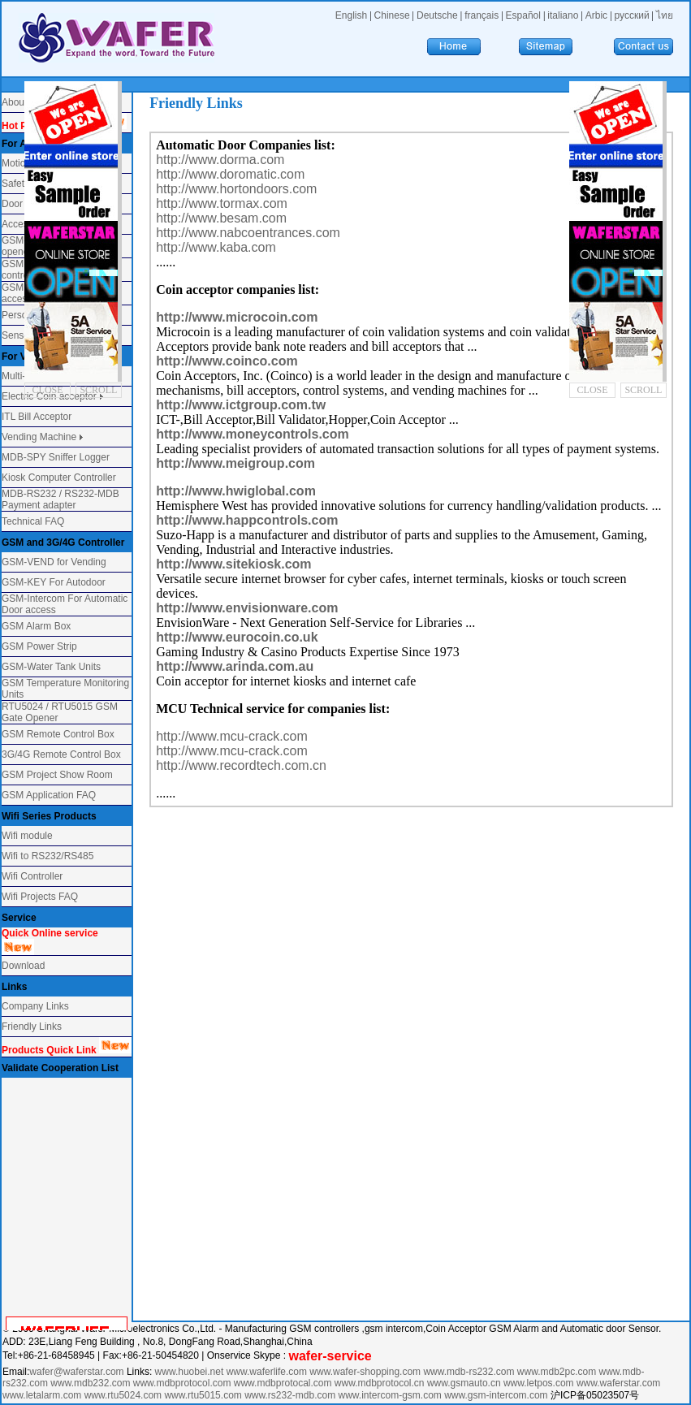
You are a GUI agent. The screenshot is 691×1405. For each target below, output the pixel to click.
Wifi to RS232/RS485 (47, 856)
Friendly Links (32, 1026)
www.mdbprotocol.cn (381, 1383)
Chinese (392, 15)
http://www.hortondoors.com (236, 189)
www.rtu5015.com (202, 1395)
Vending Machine (39, 437)
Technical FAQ (33, 521)
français (481, 15)
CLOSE (47, 390)
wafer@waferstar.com (76, 1371)
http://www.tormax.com (221, 203)
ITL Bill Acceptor (36, 416)
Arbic (596, 15)
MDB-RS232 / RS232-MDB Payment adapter (60, 499)
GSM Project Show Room (57, 774)
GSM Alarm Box (36, 626)
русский (632, 15)
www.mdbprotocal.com (284, 1383)
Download (23, 965)
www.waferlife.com (267, 1371)
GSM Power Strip (39, 646)
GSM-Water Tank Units (51, 666)
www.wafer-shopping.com (365, 1371)
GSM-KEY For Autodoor (54, 582)
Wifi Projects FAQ (40, 896)
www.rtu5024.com (123, 1395)
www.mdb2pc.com (558, 1371)
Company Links (35, 1006)
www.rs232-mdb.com (289, 1395)
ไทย (664, 15)
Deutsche (437, 15)
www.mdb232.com (91, 1383)
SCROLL (98, 390)
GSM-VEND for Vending (54, 562)
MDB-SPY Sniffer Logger (56, 457)
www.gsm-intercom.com (497, 1395)
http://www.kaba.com (216, 247)
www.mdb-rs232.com (469, 1371)
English (351, 15)
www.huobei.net (189, 1371)
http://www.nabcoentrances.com (248, 233)
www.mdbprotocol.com (183, 1383)
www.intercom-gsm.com (392, 1395)
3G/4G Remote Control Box (61, 754)
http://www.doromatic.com (230, 174)
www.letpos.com (540, 1383)
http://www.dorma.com (220, 159)
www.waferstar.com (618, 1383)
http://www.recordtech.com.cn (241, 765)
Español (523, 15)
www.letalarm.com (41, 1395)
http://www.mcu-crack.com (232, 736)
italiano (562, 15)
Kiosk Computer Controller (59, 477)
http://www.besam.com (221, 218)
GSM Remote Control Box (58, 734)
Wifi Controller (32, 876)
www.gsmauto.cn (464, 1383)
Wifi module (27, 835)
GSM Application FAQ (49, 795)
